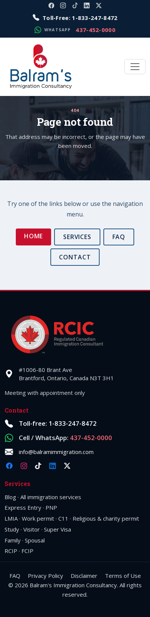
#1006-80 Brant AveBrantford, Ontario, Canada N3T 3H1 (66, 374)
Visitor (31, 529)
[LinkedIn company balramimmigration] (86, 5)
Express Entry (23, 507)
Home (33, 236)
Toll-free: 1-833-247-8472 (58, 423)
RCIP (11, 551)
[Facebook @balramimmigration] (51, 5)
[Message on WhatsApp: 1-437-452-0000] (75, 30)
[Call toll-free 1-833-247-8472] (75, 18)
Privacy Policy (45, 575)
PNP (51, 507)
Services (77, 237)
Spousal (35, 540)
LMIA (11, 518)
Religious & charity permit (106, 518)
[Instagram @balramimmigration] (63, 5)
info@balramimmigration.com (56, 452)
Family (13, 540)
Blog (10, 497)
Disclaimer (84, 575)
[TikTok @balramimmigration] (75, 5)
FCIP (27, 551)
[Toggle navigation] (134, 66)
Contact (75, 257)
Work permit (38, 518)
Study (12, 529)
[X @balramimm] (99, 5)
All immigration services (50, 497)
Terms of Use (123, 575)
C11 (63, 518)
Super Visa (57, 529)
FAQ (119, 237)
